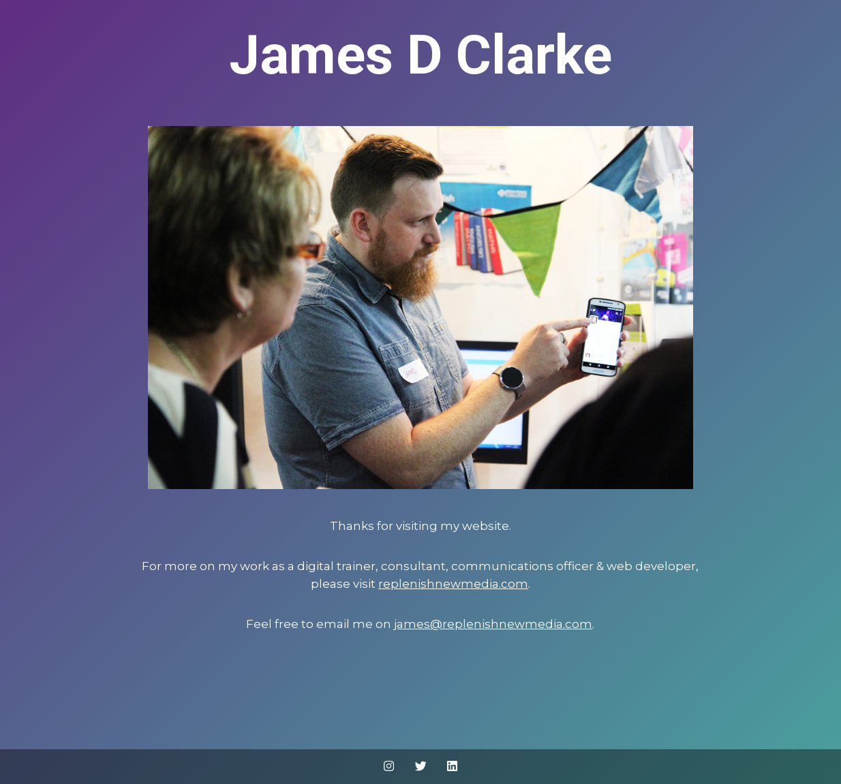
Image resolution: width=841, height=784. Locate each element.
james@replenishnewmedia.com (493, 624)
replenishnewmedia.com (453, 584)
